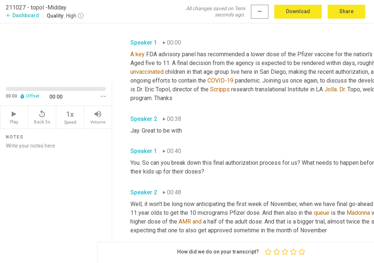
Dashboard (22, 15)
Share (346, 11)
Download (298, 11)
